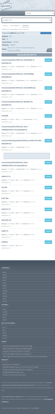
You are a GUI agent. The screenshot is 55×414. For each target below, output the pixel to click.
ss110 (4, 283)
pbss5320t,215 (6, 220)
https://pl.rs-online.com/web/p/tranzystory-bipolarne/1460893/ (21, 49)
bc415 (4, 280)
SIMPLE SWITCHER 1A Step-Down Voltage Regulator (17, 348)
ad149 (4, 299)
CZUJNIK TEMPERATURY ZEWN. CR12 (12, 372)
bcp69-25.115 (5, 209)
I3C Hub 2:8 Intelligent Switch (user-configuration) (16, 354)
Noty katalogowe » (8, 323)
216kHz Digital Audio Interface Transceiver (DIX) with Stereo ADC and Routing (24, 356)
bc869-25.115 (5, 176)
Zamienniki (25, 25)
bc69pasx (4, 242)
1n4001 (4, 293)
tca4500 (4, 314)
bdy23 (4, 272)
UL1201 (4, 338)
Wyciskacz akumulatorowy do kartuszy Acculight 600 (17, 370)
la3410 (4, 317)
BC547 (4, 333)
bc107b (4, 301)
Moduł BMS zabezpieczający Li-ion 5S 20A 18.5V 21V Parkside (20, 367)
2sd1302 (4, 296)
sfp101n (4, 320)
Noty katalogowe (15, 25)
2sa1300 (4, 187)
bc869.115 (4, 231)
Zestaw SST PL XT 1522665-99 (11, 364)
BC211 (4, 327)
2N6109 (4, 335)
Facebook (25, 408)
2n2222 (4, 275)
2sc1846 (4, 312)
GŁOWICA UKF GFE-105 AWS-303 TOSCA (14, 375)
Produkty (5, 25)
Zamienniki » (48, 60)
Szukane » (5, 305)
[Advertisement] (27, 156)
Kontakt (19, 408)
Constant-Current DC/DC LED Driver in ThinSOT (16, 351)
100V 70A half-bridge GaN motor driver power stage (17, 346)
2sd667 (4, 285)
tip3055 (4, 277)
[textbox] (38, 13)
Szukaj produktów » (46, 33)
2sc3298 (4, 291)
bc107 (4, 288)
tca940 (4, 309)
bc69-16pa (5, 198)
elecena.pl (6, 5)
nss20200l (4, 116)
